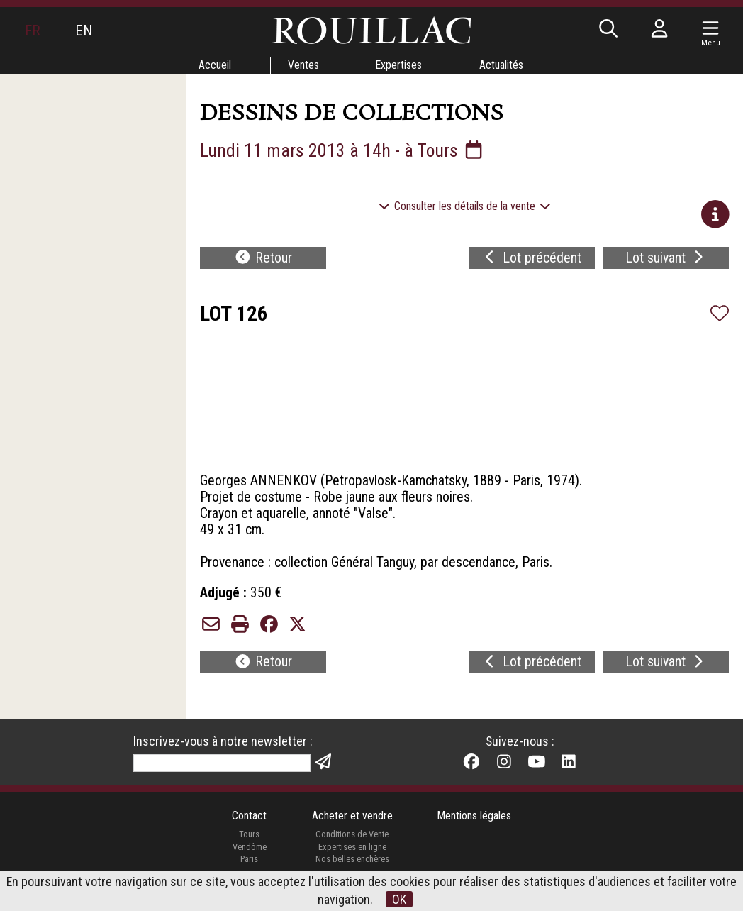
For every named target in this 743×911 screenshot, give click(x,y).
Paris (249, 869)
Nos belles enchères (352, 869)
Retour (263, 259)
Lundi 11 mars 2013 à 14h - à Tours (343, 150)
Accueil (213, 65)
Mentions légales (474, 826)
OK (399, 899)
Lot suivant (666, 259)
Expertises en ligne (352, 857)
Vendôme (249, 857)
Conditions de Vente (352, 844)
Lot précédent (531, 259)
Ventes (302, 65)
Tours (248, 844)
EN (84, 30)
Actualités (502, 65)
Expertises (399, 65)
